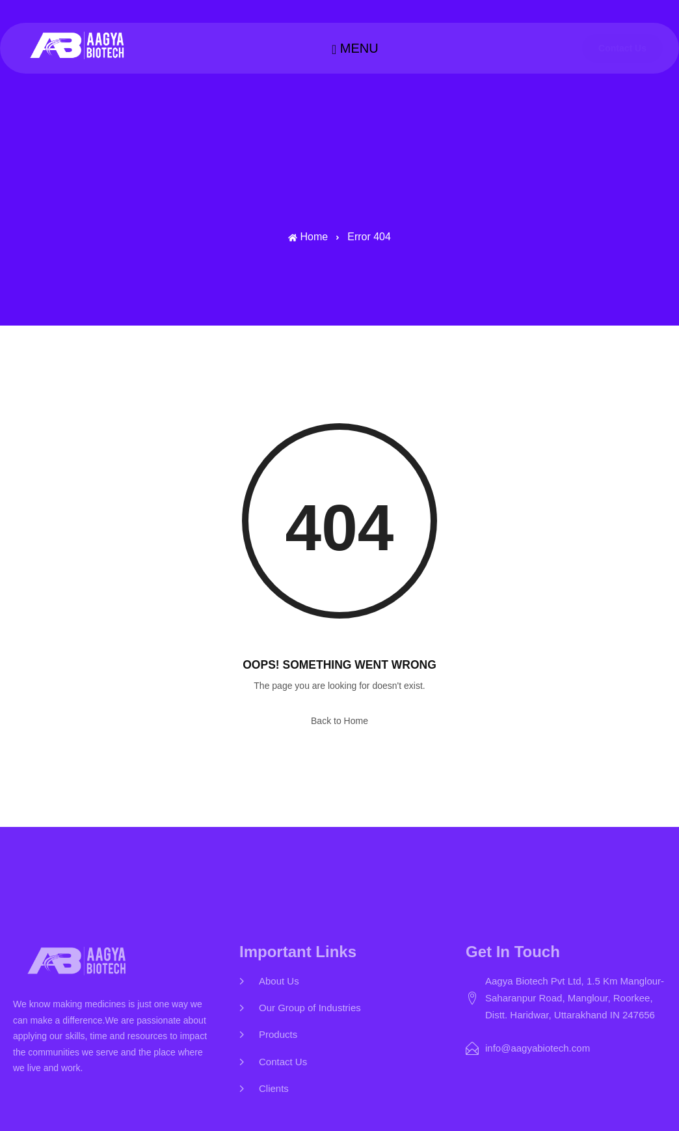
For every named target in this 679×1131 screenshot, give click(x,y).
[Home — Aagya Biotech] (78, 46)
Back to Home (339, 721)
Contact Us (622, 48)
